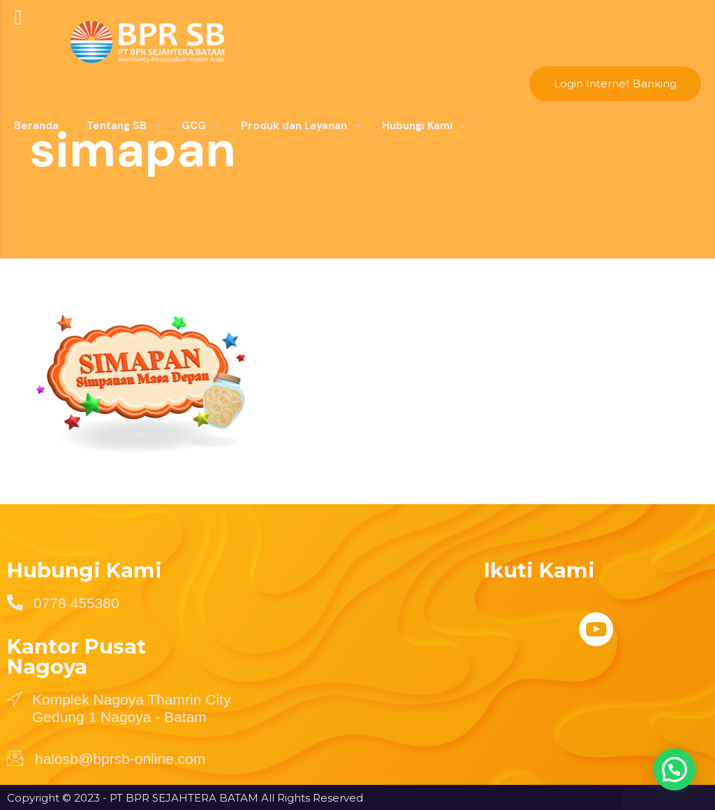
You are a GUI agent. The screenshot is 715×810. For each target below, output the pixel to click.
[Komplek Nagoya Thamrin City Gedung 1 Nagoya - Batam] (14, 698)
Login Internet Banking (615, 83)
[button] (673, 768)
